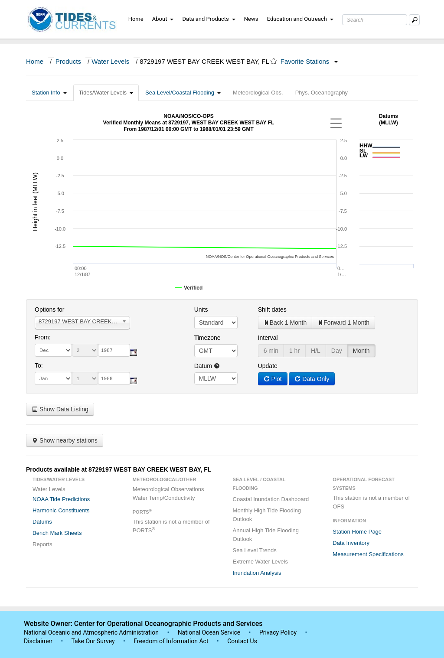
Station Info (49, 92)
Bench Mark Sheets (57, 533)
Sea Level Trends (255, 550)
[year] (114, 350)
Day (336, 350)
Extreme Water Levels (260, 561)
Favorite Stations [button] (309, 61)
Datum (207, 365)
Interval (268, 337)
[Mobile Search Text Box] (414, 19)
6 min (271, 350)
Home (136, 19)
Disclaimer (38, 641)
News (251, 19)
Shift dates (272, 309)
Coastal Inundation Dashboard (271, 499)
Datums (42, 521)
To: (39, 365)
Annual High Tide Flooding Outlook (266, 534)
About (163, 19)
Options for (49, 309)
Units (201, 309)
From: (43, 337)
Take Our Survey (93, 641)
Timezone (207, 337)
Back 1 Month (285, 322)
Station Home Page (357, 531)
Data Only (311, 378)
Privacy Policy (278, 632)
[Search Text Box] (374, 19)
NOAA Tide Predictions (61, 499)
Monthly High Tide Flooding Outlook (267, 514)
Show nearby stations (65, 440)
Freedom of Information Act (171, 641)
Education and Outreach (300, 19)
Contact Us (242, 641)
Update (268, 365)
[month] (53, 350)
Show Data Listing (60, 409)
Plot (273, 378)
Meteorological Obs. (258, 92)
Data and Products (209, 19)
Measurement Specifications (368, 554)
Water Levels (110, 61)
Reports (42, 544)
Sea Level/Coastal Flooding (183, 92)
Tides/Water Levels (106, 92)
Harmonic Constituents (61, 510)
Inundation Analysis (257, 573)
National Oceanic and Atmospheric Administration (91, 632)
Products (68, 61)
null (216, 378)
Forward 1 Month (343, 322)
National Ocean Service (209, 632)
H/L (315, 350)
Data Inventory (351, 543)
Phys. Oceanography (321, 92)
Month (361, 350)
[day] (85, 350)
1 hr (294, 350)
